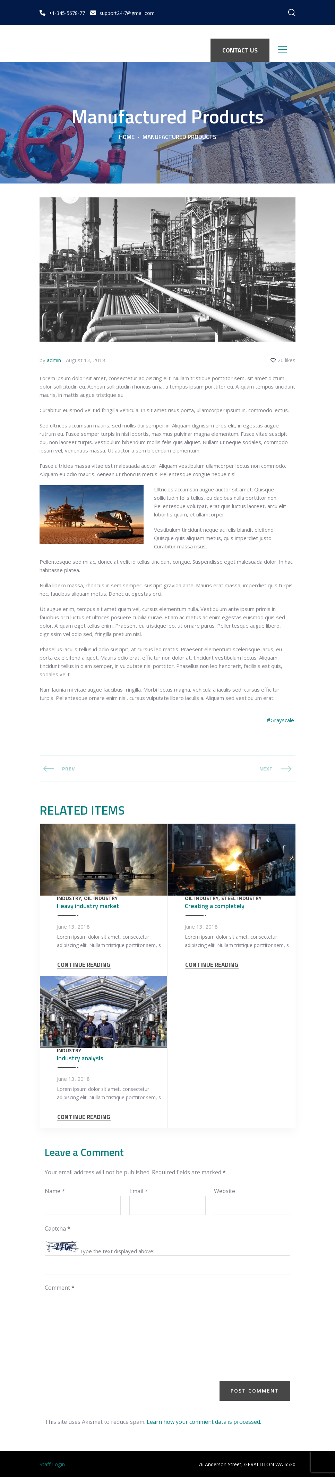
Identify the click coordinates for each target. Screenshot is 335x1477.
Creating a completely (214, 906)
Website (224, 1190)
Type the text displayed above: (116, 1251)
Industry (69, 898)
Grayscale (282, 720)
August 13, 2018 (85, 360)
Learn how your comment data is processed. (204, 1422)
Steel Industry (241, 898)
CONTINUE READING (83, 965)
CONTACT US (240, 50)
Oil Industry (101, 898)
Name (55, 1190)
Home (127, 137)
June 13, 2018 (73, 926)
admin (54, 360)
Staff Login (52, 1464)
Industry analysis (80, 1058)
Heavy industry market (88, 906)
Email (138, 1190)
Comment (60, 1287)
